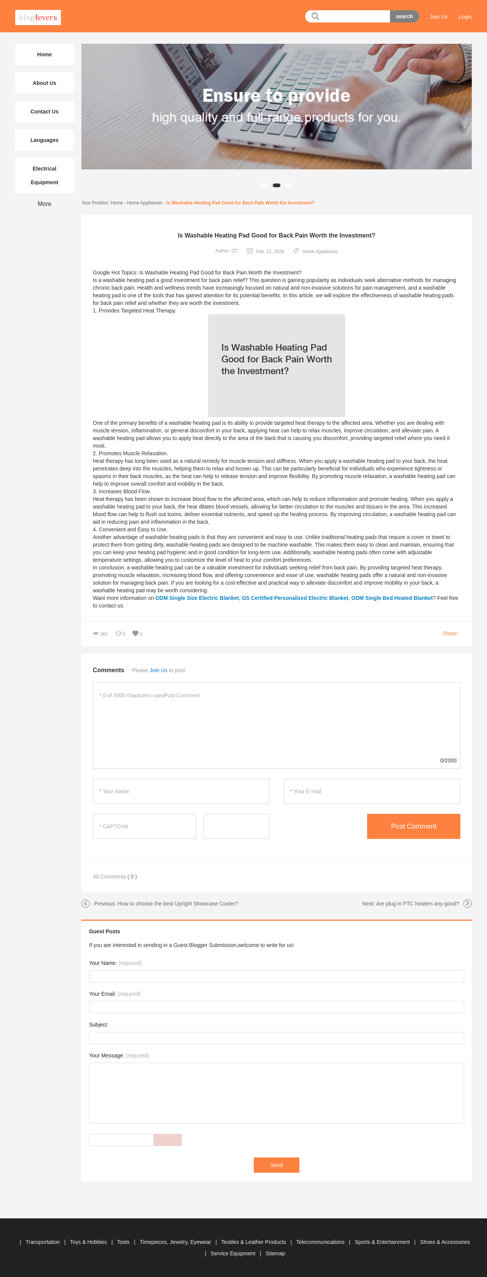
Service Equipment (234, 1253)
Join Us (439, 17)
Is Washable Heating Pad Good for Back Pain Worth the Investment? (241, 203)
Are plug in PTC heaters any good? (417, 904)
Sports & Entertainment (383, 1242)
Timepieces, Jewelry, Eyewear (176, 1242)
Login (465, 17)
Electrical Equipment (44, 175)
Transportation (43, 1242)
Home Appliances (144, 203)
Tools (124, 1242)
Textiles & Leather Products (254, 1242)
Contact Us (44, 111)
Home (117, 203)
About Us (44, 83)
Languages (44, 140)
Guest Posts (104, 931)
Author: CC (226, 250)
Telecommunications (321, 1242)
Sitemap (275, 1253)
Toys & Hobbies (89, 1242)
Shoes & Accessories (445, 1242)
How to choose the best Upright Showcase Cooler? (178, 904)
